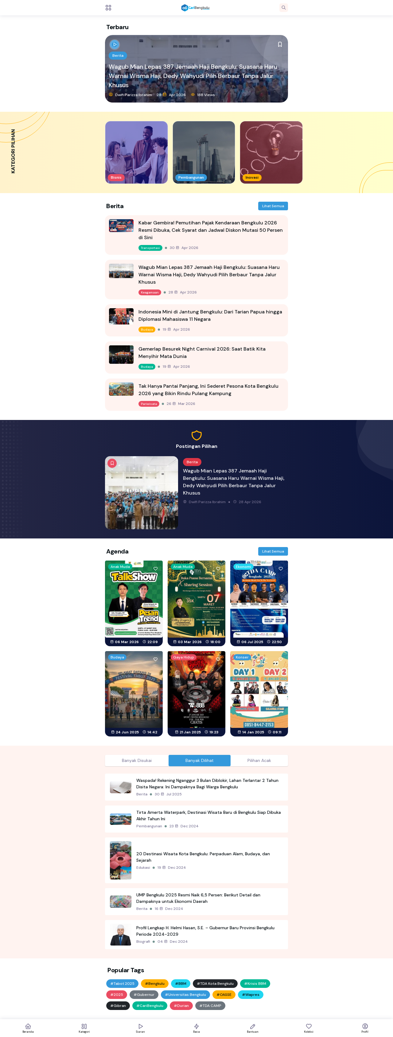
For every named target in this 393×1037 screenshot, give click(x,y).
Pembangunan (149, 826)
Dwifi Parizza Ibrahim (130, 94)
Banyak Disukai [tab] (137, 760)
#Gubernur (144, 994)
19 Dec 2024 (172, 867)
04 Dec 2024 (173, 941)
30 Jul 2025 (168, 794)
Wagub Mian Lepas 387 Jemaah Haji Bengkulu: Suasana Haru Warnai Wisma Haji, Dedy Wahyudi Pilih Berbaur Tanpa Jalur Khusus (193, 76)
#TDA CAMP (210, 1005)
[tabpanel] (196, 861)
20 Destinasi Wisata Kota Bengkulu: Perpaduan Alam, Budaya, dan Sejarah (203, 857)
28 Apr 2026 (171, 94)
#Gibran (118, 1005)
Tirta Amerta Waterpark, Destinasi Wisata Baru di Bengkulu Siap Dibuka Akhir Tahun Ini (208, 815)
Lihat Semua (273, 206)
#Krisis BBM (255, 983)
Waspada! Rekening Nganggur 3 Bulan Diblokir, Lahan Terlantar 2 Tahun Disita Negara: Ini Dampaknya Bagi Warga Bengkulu (207, 784)
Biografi (143, 941)
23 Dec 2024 (184, 826)
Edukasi (143, 867)
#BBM (180, 983)
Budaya (147, 330)
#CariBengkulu (149, 1005)
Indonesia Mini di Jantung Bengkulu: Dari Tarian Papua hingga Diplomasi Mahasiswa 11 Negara (210, 315)
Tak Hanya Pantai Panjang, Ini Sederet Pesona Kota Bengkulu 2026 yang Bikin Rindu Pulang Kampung (208, 390)
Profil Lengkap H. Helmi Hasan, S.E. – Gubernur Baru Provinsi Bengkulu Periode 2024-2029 (205, 931)
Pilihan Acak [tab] (259, 760)
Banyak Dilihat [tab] (199, 760)
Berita (117, 55)
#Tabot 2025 (122, 983)
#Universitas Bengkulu (185, 994)
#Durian (181, 1005)
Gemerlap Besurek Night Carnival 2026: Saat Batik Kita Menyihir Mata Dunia (202, 352)
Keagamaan (150, 292)
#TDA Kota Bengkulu (215, 983)
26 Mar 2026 (181, 403)
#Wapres (250, 994)
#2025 (116, 994)
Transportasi (150, 248)
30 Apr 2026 (184, 247)
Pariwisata (149, 404)
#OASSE (224, 994)
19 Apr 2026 (176, 329)
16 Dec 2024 (169, 908)
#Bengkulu (155, 983)
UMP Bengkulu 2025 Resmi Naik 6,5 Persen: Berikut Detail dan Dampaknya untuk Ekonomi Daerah (198, 898)
